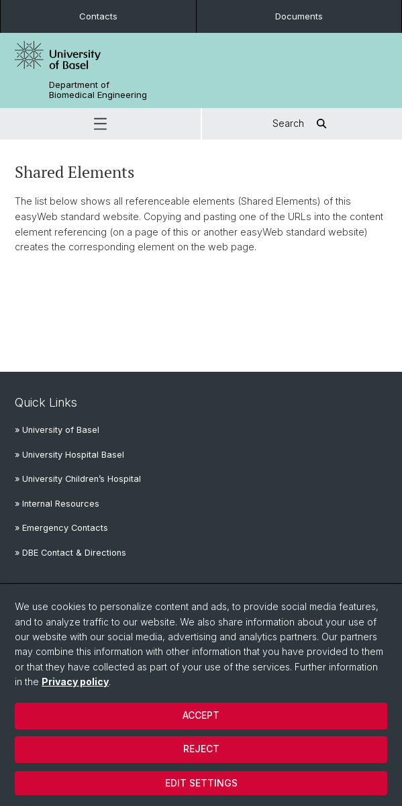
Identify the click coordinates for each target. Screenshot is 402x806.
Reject (201, 748)
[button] (100, 124)
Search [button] (301, 124)
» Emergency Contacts (61, 528)
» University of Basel (57, 430)
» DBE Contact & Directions (70, 553)
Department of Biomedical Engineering (98, 90)
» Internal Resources (57, 504)
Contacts (98, 16)
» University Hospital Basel (69, 455)
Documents (299, 16)
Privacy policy (75, 681)
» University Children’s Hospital (78, 479)
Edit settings (201, 783)
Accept (201, 715)
